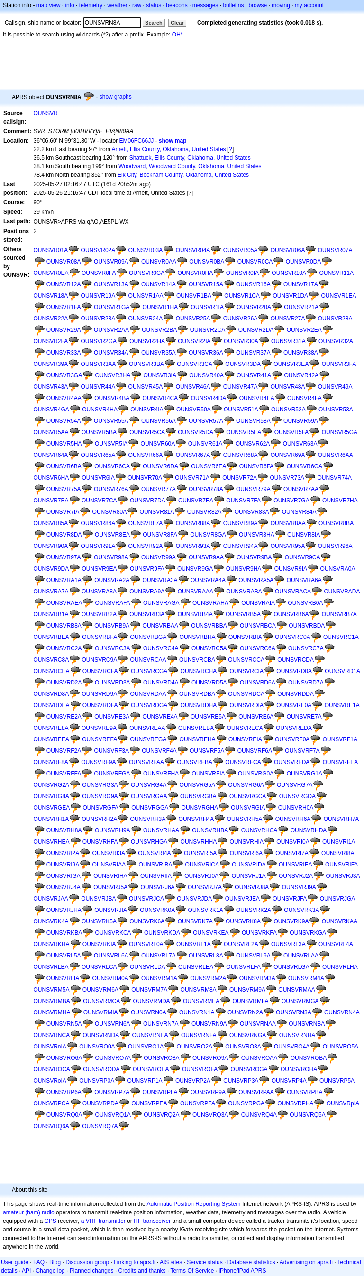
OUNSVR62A (253, 443)
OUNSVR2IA (194, 341)
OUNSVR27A (288, 318)
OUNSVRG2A (51, 785)
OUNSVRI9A (62, 864)
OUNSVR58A (253, 421)
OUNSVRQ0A (64, 1115)
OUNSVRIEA (295, 864)
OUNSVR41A (254, 375)
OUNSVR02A (98, 250)
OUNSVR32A (335, 341)
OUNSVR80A (109, 512)
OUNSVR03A (145, 250)
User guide (14, 1262)
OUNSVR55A (111, 421)
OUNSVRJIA (110, 910)
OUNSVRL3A (288, 944)
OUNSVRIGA (63, 876)
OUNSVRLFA (243, 967)
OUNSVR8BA (336, 523)
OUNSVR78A (206, 489)
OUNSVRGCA (247, 796)
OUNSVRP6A (64, 1092)
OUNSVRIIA (156, 876)
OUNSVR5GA (339, 432)
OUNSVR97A (63, 557)
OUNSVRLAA (300, 955)
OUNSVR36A (206, 352)
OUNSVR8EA (112, 534)
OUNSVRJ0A (201, 876)
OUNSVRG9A (100, 796)
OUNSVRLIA (62, 978)
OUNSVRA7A (51, 591)
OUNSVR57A (206, 421)
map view (48, 5)
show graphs (116, 96)
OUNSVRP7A (111, 1092)
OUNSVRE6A (255, 716)
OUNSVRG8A (51, 796)
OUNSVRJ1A (249, 876)
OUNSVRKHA (52, 944)
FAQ (39, 1262)
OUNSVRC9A (100, 659)
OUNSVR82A (204, 512)
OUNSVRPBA (304, 1092)
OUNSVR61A (205, 443)
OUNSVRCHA (199, 671)
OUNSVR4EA (256, 398)
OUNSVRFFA (63, 773)
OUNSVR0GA (146, 273)
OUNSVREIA (245, 739)
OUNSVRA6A (304, 580)
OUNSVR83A (252, 512)
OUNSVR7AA (300, 489)
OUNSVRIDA (248, 864)
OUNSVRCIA (247, 671)
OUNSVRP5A (337, 1080)
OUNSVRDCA (246, 694)
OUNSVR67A (193, 455)
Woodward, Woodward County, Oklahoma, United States (189, 166)
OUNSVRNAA (258, 1024)
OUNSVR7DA (147, 500)
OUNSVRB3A (146, 614)
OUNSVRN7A (161, 1024)
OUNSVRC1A (341, 637)
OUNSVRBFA (99, 637)
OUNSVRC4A (161, 648)
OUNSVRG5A (197, 785)
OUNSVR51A (241, 409)
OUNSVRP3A (240, 1080)
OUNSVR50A (193, 409)
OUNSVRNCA (52, 1035)
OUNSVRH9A (112, 830)
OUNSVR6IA (98, 477)
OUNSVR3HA (113, 375)
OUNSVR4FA (304, 398)
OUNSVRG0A (255, 773)
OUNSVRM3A (257, 978)
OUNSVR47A (240, 386)
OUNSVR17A (300, 284)
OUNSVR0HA (195, 273)
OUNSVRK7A (195, 921)
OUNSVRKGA (308, 933)
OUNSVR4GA (51, 409)
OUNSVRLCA (99, 967)
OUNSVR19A (98, 295)
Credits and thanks (142, 1270)
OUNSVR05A (240, 250)
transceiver (157, 1221)
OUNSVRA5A (255, 580)
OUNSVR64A (51, 455)
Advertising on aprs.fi (306, 1262)
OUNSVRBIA (245, 637)
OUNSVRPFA (197, 1103)
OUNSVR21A (301, 307)
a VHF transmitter (103, 1221)
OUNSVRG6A (246, 785)
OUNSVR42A (301, 375)
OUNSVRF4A (159, 750)
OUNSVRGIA (248, 807)
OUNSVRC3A (112, 648)
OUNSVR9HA (244, 568)
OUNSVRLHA (340, 967)
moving (281, 5)
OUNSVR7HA (340, 500)
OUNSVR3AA (98, 364)
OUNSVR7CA (99, 500)
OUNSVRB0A (305, 603)
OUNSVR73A (287, 477)
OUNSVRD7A (306, 682)
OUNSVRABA (244, 591)
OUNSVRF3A (111, 750)
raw (136, 5)
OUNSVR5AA (51, 432)
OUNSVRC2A (64, 648)
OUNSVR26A (240, 318)
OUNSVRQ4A (259, 1115)
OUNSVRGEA (52, 807)
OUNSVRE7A (304, 716)
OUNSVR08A (63, 261)
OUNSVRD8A (51, 694)
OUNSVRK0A (157, 910)
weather (117, 5)
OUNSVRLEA (195, 967)
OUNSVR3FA (339, 364)
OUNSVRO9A (210, 1058)
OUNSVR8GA (208, 534)
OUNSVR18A (51, 295)
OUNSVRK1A (205, 910)
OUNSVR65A (98, 455)
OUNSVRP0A (96, 1080)
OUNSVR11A (336, 273)
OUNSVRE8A (51, 728)
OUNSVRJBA (98, 898)
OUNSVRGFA (100, 807)
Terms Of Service (192, 1270)
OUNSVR (46, 113)
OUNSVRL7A (158, 955)
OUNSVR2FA (51, 341)
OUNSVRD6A (257, 682)
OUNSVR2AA (111, 330)
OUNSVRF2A (63, 750)
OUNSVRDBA (197, 694)
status (153, 5)
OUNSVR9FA (147, 568)
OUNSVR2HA (147, 341)
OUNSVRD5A (209, 682)
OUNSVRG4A (148, 785)
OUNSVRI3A (108, 853)
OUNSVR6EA (208, 466)
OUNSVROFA (200, 1069)
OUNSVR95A (288, 546)
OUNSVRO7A (113, 1058)
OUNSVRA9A (146, 591)
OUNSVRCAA (148, 659)
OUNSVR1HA (160, 307)
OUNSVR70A (144, 477)
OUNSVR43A (51, 386)
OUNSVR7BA (51, 500)
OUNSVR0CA (255, 261)
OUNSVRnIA (50, 1046)
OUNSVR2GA (99, 341)
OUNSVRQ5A (307, 1115)
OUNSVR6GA (304, 466)
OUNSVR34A (111, 352)
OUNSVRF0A (292, 739)
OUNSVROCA (52, 1069)
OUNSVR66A (145, 455)
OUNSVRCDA (295, 659)
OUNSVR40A (206, 375)
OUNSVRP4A (289, 1080)
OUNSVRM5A (52, 989)
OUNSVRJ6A (158, 887)
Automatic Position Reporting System (193, 1204)
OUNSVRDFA (100, 705)
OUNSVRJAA (51, 898)
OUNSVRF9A (98, 762)
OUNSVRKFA (259, 933)
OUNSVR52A (288, 409)
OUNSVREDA (294, 728)
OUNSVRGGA (149, 807)
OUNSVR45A (145, 386)
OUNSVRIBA (156, 864)
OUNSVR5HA (64, 443)
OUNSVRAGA (161, 603)
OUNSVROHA (299, 1069)
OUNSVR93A (193, 546)
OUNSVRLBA (51, 967)
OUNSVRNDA (101, 1035)
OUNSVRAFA (112, 603)
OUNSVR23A (98, 318)
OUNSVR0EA (51, 273)
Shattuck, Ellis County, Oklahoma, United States (190, 158)
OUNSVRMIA (100, 1012)
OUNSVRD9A (100, 694)
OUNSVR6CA (112, 466)
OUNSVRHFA (100, 842)
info (69, 5)
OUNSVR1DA (290, 295)
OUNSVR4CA (160, 398)
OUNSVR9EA (99, 568)
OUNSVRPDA (100, 1103)
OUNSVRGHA (200, 807)
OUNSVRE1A (342, 705)
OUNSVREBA (196, 728)
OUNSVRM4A (306, 978)
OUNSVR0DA (303, 261)
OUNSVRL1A (193, 944)
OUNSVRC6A (257, 648)
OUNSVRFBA (194, 762)
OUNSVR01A (51, 250)
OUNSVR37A (253, 352)
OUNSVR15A (206, 284)
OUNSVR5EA (243, 432)
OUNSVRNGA (247, 1035)
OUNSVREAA (147, 728)
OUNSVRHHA (199, 842)
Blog (55, 1262)
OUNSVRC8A (51, 659)
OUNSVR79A (253, 489)
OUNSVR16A (253, 284)
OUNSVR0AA (158, 261)
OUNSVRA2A (111, 580)
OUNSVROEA (151, 1069)
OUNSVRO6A (64, 1058)
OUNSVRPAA (255, 1092)
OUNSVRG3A (100, 785)
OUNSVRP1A (145, 1080)
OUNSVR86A (98, 523)
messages (205, 5)
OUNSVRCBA (197, 659)
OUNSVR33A (63, 352)
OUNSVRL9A (253, 955)
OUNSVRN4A (342, 1012)
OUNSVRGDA (297, 796)
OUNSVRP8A (160, 1092)
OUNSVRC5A (209, 648)
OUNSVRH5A (245, 819)
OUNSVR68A (240, 455)
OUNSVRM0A (110, 978)
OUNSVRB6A (291, 614)
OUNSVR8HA (256, 534)
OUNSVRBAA (160, 625)
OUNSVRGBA (198, 796)
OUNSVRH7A (341, 819)
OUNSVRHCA (259, 830)
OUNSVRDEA (52, 705)
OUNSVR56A (158, 421)
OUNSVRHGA (149, 842)
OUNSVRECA (245, 728)
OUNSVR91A (98, 546)
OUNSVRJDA (194, 898)
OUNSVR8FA (160, 534)
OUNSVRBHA (198, 637)
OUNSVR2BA (159, 330)
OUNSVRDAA (148, 694)
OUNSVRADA (342, 591)
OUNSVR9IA (290, 568)
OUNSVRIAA (109, 864)
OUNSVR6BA (64, 466)
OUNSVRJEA (242, 898)
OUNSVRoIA (50, 1080)
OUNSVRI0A (292, 842)
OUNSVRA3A (160, 580)
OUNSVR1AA (146, 295)
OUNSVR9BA (254, 557)
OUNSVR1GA (111, 307)
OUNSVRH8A (64, 830)
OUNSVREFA (99, 739)
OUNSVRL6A (111, 955)
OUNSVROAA (259, 1058)
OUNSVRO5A (340, 1046)
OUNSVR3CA (194, 364)
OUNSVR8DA (64, 534)
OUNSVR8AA (288, 523)
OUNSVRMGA (300, 1001)
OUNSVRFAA (146, 762)
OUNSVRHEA (52, 842)
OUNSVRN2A (245, 1012)
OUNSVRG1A (304, 773)
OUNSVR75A (63, 489)
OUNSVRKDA (162, 933)
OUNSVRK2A (253, 910)
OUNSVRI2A (62, 853)
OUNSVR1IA (207, 307)
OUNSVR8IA (303, 534)
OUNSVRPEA (149, 1103)
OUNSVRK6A (146, 921)
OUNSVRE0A (293, 705)
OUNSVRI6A (246, 853)
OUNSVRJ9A (299, 887)
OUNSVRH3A (148, 819)
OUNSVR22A (51, 318)
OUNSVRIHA (110, 876)
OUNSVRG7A (294, 785)
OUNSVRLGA (291, 967)
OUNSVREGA (148, 739)
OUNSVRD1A (342, 671)
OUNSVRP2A (192, 1080)
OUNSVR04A (193, 250)
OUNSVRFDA (291, 762)
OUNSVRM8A (199, 989)
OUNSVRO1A (146, 1046)
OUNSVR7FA (243, 500)
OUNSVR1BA (193, 295)
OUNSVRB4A (195, 614)
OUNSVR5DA (195, 432)
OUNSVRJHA (64, 910)
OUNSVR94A (240, 546)
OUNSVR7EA (195, 500)
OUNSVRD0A (294, 671)
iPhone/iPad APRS (242, 1270)
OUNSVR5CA (147, 432)
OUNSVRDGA (149, 705)
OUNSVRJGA (337, 898)
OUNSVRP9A (208, 1092)
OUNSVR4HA (100, 409)
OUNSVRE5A (208, 716)
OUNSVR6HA (51, 477)
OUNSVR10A (289, 273)
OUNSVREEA (51, 739)
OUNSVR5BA (99, 432)
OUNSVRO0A (97, 1046)
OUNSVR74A (334, 477)
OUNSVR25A (193, 318)
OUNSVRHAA (161, 830)
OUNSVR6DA (160, 466)
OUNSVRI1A (338, 842)
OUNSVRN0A (148, 1012)
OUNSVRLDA (147, 967)
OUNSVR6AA (335, 455)
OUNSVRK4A (51, 921)
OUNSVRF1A (340, 739)
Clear (177, 23)
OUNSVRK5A (99, 921)
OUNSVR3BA (146, 364)
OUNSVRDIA (247, 705)
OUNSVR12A (63, 284)
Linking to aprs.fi (134, 1262)
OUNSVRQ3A (210, 1115)
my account (309, 5)
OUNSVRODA (101, 1069)
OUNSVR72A (239, 477)
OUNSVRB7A (339, 614)
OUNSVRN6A (112, 1024)
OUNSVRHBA (210, 830)
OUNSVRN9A (209, 1024)
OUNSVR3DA (243, 364)
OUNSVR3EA (291, 364)
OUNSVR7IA (62, 512)
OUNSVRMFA (251, 1001)
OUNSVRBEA (51, 637)
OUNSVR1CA (242, 295)
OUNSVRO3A (243, 1046)
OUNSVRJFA (290, 898)
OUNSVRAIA (258, 603)
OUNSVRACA (293, 591)
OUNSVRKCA (113, 933)
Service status (204, 1262)
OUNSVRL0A (146, 944)
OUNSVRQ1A (113, 1115)
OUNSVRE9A (99, 728)
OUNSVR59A (300, 421)
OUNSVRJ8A (252, 887)
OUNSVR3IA (160, 375)
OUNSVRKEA (210, 933)
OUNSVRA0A (337, 568)
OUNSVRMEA (201, 1001)
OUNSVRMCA (101, 1001)
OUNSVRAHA (210, 603)
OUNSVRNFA (199, 1035)
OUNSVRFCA (243, 762)
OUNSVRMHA (52, 1012)
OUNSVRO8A (161, 1058)
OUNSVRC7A (306, 648)
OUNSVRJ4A (63, 887)
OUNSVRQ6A (51, 1126)
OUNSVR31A (288, 341)
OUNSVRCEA (52, 671)
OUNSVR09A (111, 261)
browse (257, 5)
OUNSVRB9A (111, 625)
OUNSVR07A (335, 250)
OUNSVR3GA (64, 375)
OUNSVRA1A (64, 580)
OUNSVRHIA (247, 842)
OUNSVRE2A (64, 716)
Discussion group (87, 1262)
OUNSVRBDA (307, 625)
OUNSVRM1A (159, 978)
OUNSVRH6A (293, 819)
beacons (176, 5)
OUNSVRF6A (254, 750)
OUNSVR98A (111, 557)
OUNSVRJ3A (343, 876)
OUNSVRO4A (291, 1046)
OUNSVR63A (300, 443)
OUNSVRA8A (99, 591)
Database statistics (251, 1262)
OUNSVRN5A (64, 1024)
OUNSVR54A (63, 421)
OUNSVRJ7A (205, 887)
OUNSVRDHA (199, 705)
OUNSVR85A (51, 523)
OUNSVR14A (158, 284)
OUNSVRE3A (111, 716)
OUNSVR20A (254, 307)
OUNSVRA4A (208, 580)
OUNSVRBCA (258, 625)
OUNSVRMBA (52, 1001)
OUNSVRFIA (208, 773)
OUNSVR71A (192, 477)
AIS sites (171, 1262)
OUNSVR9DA (51, 568)
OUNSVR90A (51, 546)
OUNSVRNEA (150, 1035)
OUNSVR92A (145, 546)
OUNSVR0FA (99, 273)
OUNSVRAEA (64, 603)
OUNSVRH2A (100, 819)
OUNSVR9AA (206, 557)
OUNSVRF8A (51, 762)
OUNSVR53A (335, 409)
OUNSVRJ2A (296, 876)
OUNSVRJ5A (110, 887)
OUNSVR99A (158, 557)
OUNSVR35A (158, 352)
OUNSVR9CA (302, 557)
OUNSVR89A (240, 523)
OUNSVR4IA (146, 409)
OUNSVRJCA (146, 898)
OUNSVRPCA (52, 1103)
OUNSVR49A (335, 386)
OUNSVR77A (158, 489)
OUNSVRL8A (206, 955)
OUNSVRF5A (207, 750)
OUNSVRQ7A (100, 1126)
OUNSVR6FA (256, 466)
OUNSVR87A (145, 523)
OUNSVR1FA (63, 307)
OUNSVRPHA (295, 1103)
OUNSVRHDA (309, 830)
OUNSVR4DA (209, 398)
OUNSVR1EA (338, 295)
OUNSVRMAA (296, 989)
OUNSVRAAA (195, 591)
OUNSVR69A (288, 455)
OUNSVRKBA (64, 933)
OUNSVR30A (241, 341)
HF (137, 1221)
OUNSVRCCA (246, 659)
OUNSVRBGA (148, 637)
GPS (50, 1221)
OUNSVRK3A (301, 910)
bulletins (233, 5)
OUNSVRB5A (243, 614)
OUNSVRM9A (247, 989)
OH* (177, 34)
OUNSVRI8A (337, 853)
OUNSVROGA (249, 1069)
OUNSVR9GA (195, 568)
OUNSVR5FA (291, 432)
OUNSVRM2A (208, 978)
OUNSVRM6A (100, 989)
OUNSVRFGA (112, 773)
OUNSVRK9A (291, 921)
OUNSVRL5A (63, 955)
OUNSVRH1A (51, 819)
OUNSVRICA (202, 864)
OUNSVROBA (309, 1058)
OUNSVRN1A (197, 1012)
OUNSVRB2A (99, 614)
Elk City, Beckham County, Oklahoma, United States (183, 175)
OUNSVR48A (288, 386)
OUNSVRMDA (151, 1001)
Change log (50, 1270)
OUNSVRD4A (161, 682)
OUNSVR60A (158, 443)
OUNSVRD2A (64, 682)
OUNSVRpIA (343, 1103)
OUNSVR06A (288, 250)
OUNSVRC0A (292, 637)
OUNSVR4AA (64, 398)
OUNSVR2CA (208, 330)
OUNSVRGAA (149, 796)
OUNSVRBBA (209, 625)
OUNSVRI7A (291, 853)
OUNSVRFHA (161, 773)
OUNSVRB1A (51, 614)
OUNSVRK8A (243, 921)
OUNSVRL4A (335, 944)
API (26, 1270)
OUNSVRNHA (297, 1035)
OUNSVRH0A (296, 807)
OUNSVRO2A (194, 1046)
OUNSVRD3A (112, 682)
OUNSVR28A (335, 318)
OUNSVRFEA (340, 762)
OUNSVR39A (51, 364)
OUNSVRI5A (200, 853)
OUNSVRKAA (339, 921)
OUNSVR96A (335, 546)
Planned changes (92, 1270)
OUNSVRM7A (149, 989)
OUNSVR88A (193, 523)
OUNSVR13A (111, 284)
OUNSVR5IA (111, 443)
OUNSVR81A (157, 512)
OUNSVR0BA (206, 261)
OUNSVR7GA (291, 500)
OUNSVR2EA (304, 330)
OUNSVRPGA (246, 1103)
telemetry (90, 5)
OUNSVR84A (299, 512)
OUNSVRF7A (302, 750)
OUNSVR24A (145, 318)
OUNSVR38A (300, 352)
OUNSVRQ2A (161, 1115)
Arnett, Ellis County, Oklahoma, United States (168, 149)
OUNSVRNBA (307, 1024)
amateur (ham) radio (29, 1212)
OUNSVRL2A (241, 944)
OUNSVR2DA (256, 330)
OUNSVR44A (98, 386)
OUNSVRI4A (154, 853)
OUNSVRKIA (99, 944)
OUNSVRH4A (196, 819)
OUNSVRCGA (149, 671)
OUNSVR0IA (242, 273)
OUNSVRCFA (100, 671)
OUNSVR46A (193, 386)
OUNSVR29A (63, 330)
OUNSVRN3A (293, 1012)
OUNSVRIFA (341, 864)
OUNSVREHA (198, 739)
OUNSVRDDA (295, 694)
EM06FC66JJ (136, 140)
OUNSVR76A (111, 489)
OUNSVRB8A (64, 625)
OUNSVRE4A (160, 716)
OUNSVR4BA (111, 398)
